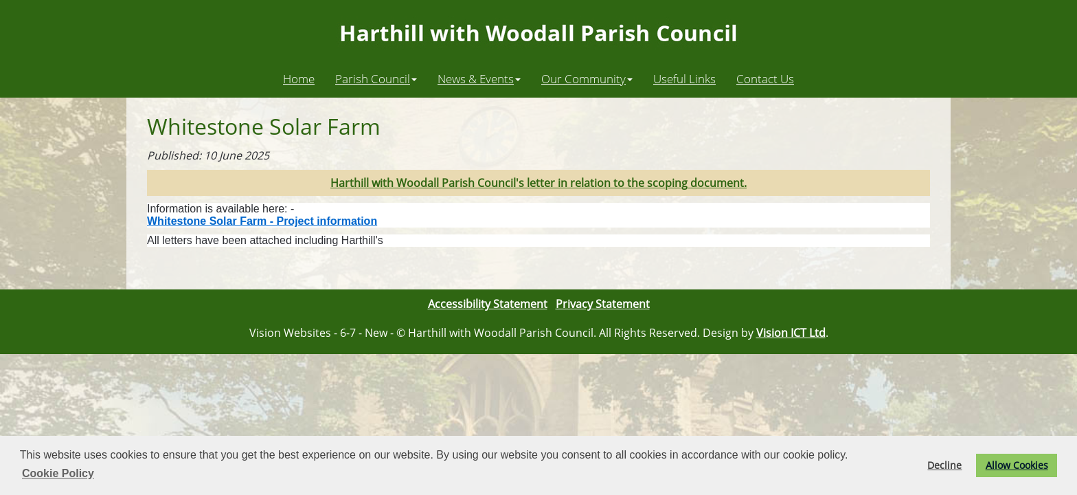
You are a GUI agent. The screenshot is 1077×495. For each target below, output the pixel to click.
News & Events (479, 78)
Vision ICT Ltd (791, 332)
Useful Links (684, 78)
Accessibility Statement (487, 303)
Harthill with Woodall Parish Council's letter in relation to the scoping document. (538, 182)
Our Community (587, 78)
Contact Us (765, 78)
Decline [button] (944, 465)
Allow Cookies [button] (1017, 465)
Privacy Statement (603, 303)
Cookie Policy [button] (58, 473)
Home (299, 78)
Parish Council (376, 78)
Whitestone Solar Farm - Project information (262, 221)
